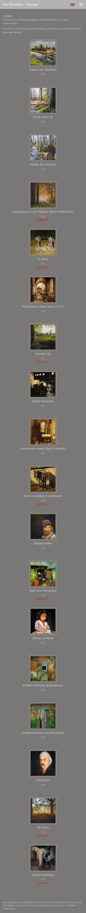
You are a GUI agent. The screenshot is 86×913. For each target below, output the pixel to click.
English (72, 5)
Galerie (7, 16)
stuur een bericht (12, 32)
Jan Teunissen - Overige (20, 4)
